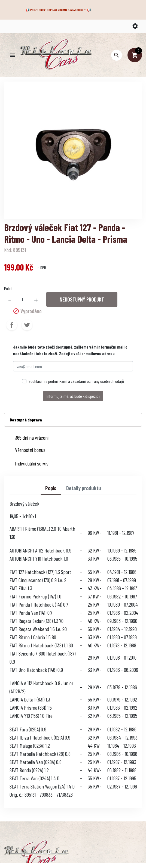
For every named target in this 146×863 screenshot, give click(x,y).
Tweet (27, 324)
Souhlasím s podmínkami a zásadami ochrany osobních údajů (76, 381)
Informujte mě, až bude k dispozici (73, 396)
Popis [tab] (50, 488)
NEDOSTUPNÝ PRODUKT (82, 299)
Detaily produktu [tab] (83, 488)
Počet (8, 288)
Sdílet (11, 324)
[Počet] (22, 299)
